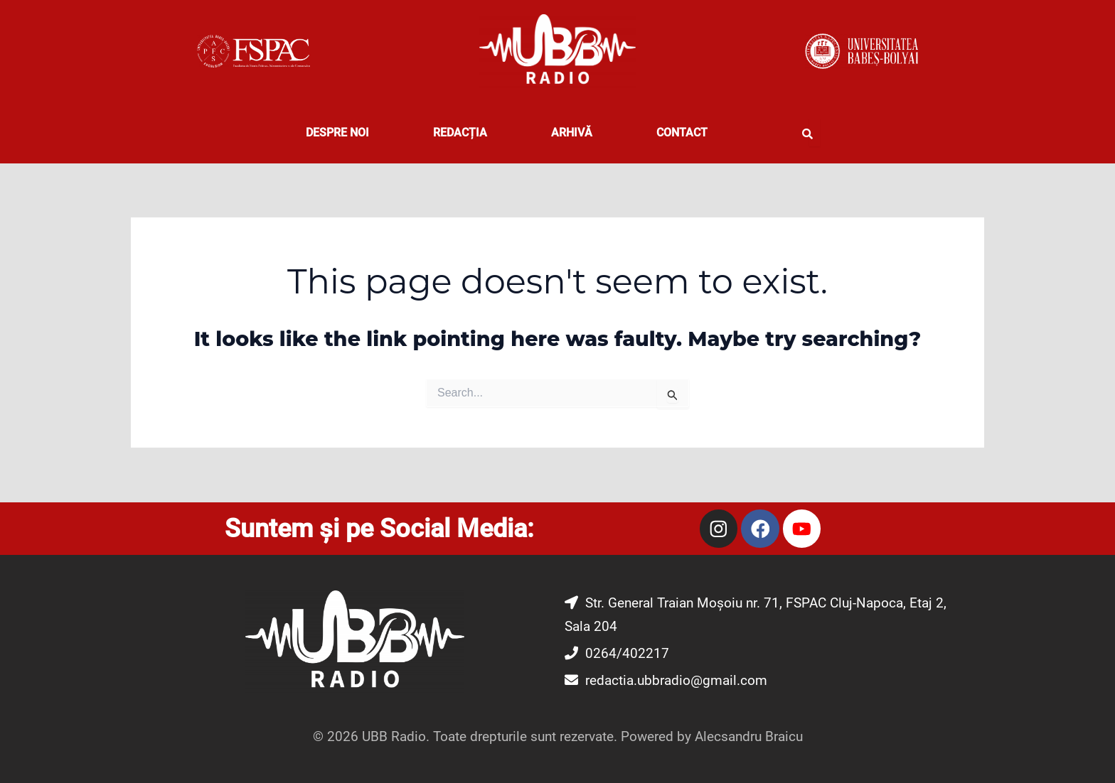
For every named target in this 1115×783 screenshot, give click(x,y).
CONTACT (682, 132)
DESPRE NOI (337, 132)
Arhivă (571, 132)
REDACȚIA (460, 132)
